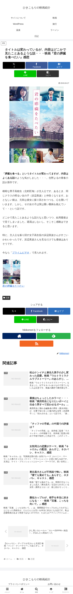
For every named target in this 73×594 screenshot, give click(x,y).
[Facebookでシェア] (36, 65)
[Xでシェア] (14, 65)
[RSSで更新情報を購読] (36, 344)
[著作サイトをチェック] (19, 336)
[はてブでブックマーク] (59, 65)
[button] (48, 73)
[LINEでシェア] (25, 73)
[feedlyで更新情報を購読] (54, 336)
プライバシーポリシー (19, 584)
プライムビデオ (20, 252)
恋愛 (6, 298)
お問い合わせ (54, 584)
